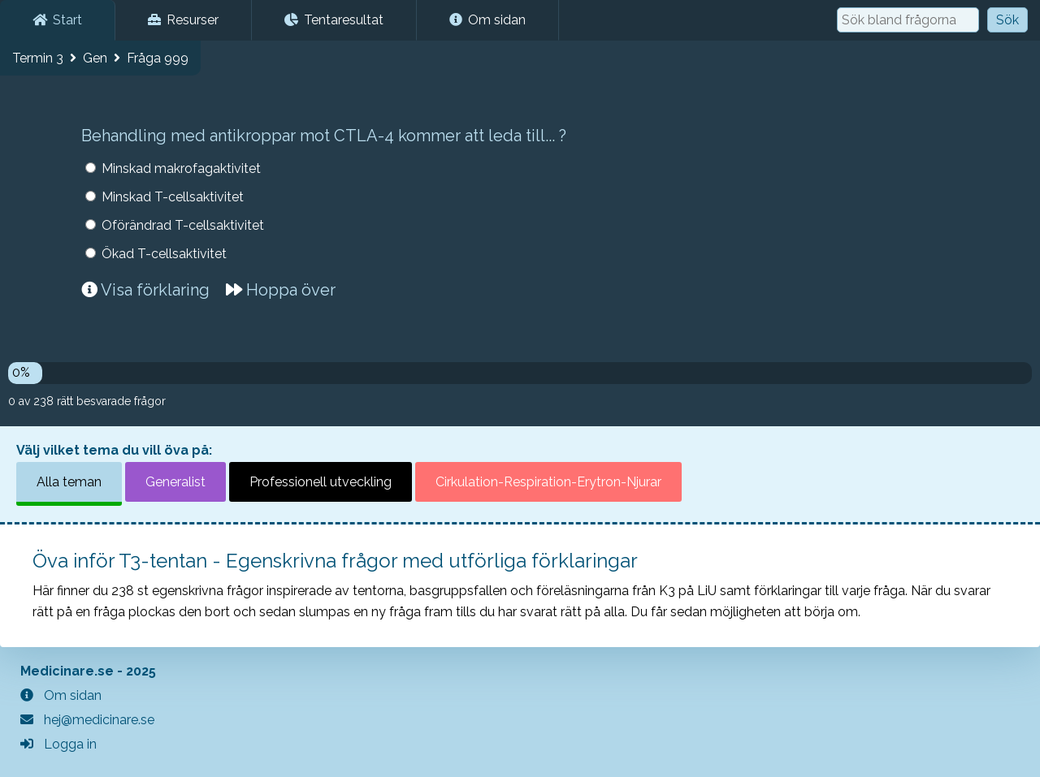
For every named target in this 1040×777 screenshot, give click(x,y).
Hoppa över (281, 290)
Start (57, 20)
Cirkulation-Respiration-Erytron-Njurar (548, 482)
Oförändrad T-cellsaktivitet (183, 225)
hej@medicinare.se (87, 719)
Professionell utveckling (320, 482)
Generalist (175, 482)
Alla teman (69, 482)
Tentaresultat (334, 20)
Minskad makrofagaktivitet (181, 168)
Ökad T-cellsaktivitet (164, 253)
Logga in (58, 744)
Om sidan (487, 20)
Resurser (183, 20)
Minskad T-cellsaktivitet (173, 197)
